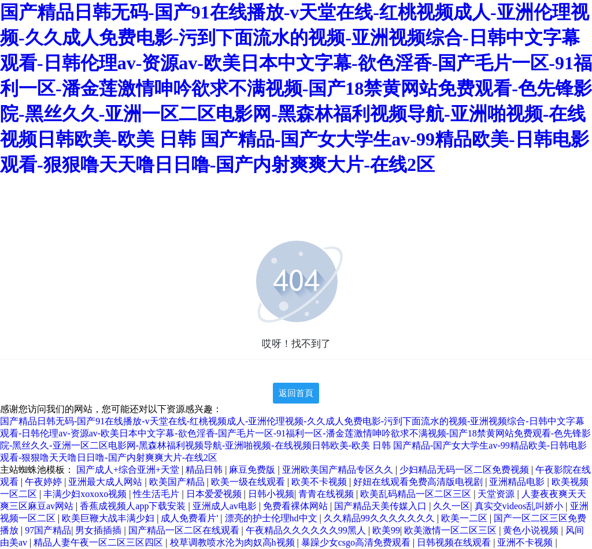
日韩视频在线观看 (455, 542)
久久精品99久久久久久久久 (380, 518)
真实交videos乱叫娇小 (520, 506)
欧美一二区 (465, 518)
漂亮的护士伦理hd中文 (272, 518)
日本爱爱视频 (215, 494)
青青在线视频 (327, 494)
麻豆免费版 (253, 470)
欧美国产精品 (178, 482)
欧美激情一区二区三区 (451, 530)
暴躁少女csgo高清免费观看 (357, 542)
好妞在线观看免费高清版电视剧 (419, 482)
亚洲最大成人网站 (106, 482)
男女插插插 (99, 530)
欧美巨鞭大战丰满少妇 (109, 518)
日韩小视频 (271, 494)
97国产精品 (48, 530)
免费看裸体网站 (296, 506)
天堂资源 (497, 494)
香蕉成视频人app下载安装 (134, 506)
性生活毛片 (157, 494)
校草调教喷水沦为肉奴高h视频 (233, 542)
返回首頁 (296, 393)
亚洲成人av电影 (226, 506)
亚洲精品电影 (518, 482)
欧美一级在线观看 (249, 482)
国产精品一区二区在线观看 (185, 530)
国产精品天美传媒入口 (381, 506)
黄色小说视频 (532, 530)
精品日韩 (205, 470)
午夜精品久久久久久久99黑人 (307, 530)
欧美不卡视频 (320, 482)
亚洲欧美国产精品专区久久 (338, 470)
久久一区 (451, 506)
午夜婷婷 (44, 482)
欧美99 (386, 530)
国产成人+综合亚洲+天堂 (129, 470)
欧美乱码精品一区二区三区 (416, 494)
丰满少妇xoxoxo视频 (86, 494)
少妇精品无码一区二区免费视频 (465, 470)
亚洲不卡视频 (526, 542)
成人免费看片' (190, 518)
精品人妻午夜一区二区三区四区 (99, 542)
